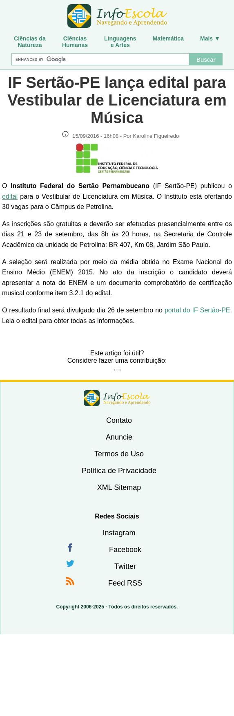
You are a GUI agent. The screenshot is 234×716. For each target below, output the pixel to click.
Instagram (119, 533)
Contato (119, 420)
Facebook (125, 549)
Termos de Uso (119, 454)
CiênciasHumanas (75, 41)
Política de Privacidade (119, 471)
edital (10, 196)
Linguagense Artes (120, 41)
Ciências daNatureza (30, 41)
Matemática (168, 38)
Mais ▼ (210, 38)
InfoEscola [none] (117, 398)
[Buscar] (100, 59)
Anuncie (119, 437)
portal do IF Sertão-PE (197, 310)
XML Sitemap (119, 487)
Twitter (125, 566)
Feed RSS (125, 583)
